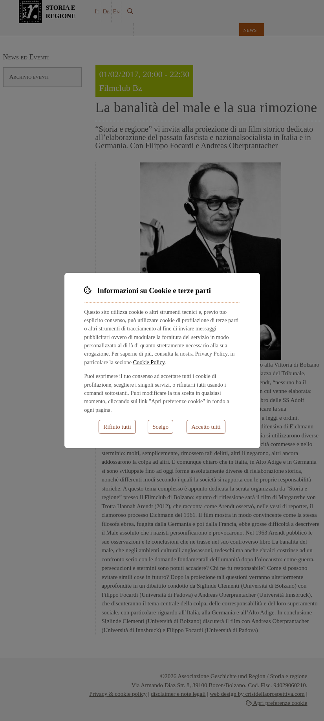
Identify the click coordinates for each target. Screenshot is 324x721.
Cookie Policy (149, 362)
